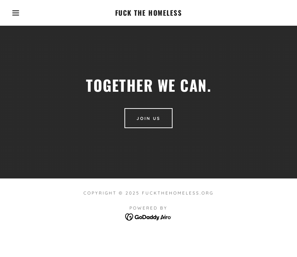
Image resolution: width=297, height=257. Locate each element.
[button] (15, 13)
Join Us (148, 118)
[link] (148, 13)
